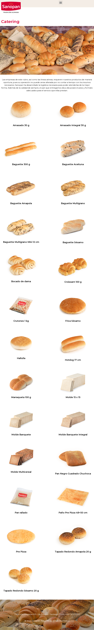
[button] (61, 2)
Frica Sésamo (73, 321)
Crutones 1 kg (21, 321)
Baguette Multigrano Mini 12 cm (21, 242)
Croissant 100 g (73, 282)
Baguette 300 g (21, 164)
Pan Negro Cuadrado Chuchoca (73, 473)
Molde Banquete (21, 434)
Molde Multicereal (21, 472)
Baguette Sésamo (73, 242)
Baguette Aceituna (73, 164)
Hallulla (21, 358)
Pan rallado (21, 512)
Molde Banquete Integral (73, 434)
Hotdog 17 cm (73, 360)
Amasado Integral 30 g (73, 125)
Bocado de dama (21, 281)
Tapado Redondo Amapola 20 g (73, 551)
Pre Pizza (21, 551)
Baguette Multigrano (73, 203)
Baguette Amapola (21, 203)
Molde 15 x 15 (73, 397)
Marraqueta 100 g (21, 397)
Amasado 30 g (21, 125)
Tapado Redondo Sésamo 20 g (21, 590)
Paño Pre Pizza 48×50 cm (73, 512)
